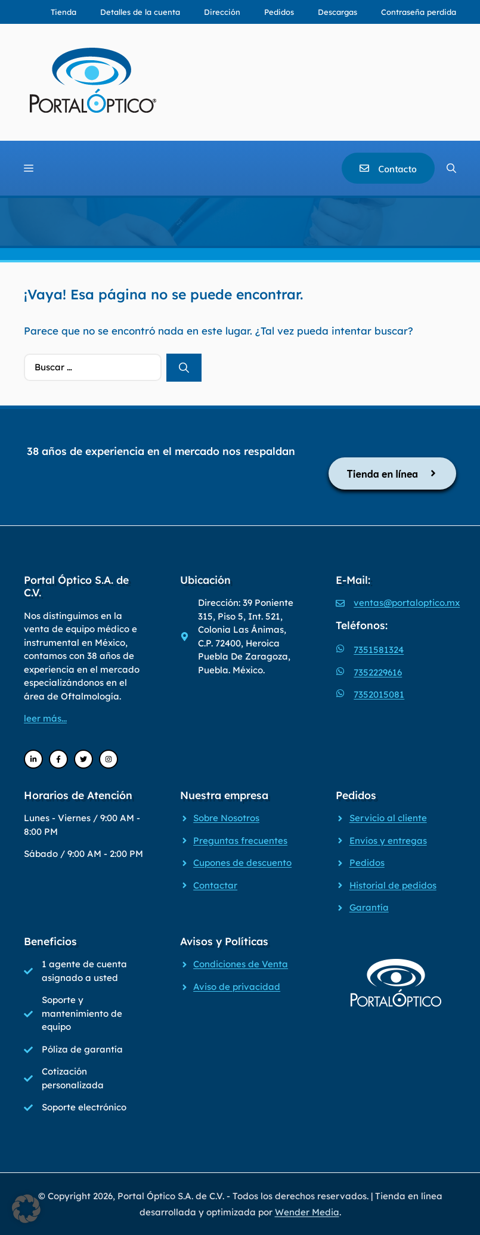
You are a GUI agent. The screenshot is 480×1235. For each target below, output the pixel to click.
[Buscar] (184, 368)
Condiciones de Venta (240, 964)
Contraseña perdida (418, 12)
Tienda (63, 12)
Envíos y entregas (388, 840)
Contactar (215, 885)
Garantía (369, 907)
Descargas (337, 12)
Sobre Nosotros (226, 818)
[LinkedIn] (33, 759)
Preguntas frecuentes (240, 840)
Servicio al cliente (388, 818)
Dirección (222, 12)
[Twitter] (83, 759)
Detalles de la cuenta (140, 12)
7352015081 (379, 694)
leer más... (45, 718)
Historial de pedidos (392, 885)
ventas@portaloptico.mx (407, 602)
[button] (26, 1209)
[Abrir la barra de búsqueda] (451, 168)
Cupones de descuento (242, 862)
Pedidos (279, 12)
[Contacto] (388, 168)
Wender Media (307, 1212)
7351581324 (379, 649)
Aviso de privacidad (236, 986)
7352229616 (378, 672)
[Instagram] (108, 759)
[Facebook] (58, 759)
